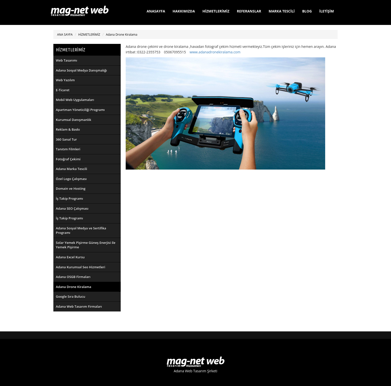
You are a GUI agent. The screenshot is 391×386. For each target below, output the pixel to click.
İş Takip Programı (69, 198)
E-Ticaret (63, 90)
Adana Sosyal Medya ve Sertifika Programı (81, 230)
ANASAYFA (156, 11)
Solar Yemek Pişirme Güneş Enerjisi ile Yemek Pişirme (85, 245)
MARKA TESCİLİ (281, 11)
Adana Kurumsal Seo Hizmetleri (80, 267)
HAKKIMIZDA (184, 11)
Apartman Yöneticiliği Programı (80, 109)
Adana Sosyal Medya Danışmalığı (81, 70)
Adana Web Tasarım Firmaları (79, 306)
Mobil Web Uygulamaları (75, 99)
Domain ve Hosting (71, 188)
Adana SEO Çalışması (72, 208)
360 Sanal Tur (66, 139)
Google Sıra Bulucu (70, 296)
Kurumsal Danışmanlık (73, 119)
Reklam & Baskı (68, 129)
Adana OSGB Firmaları (73, 277)
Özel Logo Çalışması (71, 179)
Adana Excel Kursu (70, 257)
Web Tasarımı (66, 60)
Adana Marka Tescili (71, 169)
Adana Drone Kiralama (121, 34)
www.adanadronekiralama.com (215, 52)
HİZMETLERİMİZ (215, 11)
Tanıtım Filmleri (68, 149)
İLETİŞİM (326, 11)
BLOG (307, 11)
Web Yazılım (65, 80)
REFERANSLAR (249, 11)
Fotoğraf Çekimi (68, 159)
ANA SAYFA (65, 34)
